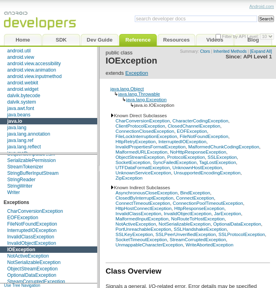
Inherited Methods (229, 51)
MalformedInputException (142, 218)
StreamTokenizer (25, 167)
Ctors (205, 51)
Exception (136, 73)
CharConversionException (35, 211)
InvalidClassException (30, 237)
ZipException (129, 177)
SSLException (222, 157)
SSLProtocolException (241, 234)
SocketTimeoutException (141, 239)
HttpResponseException (199, 208)
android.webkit (22, 83)
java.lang (16, 127)
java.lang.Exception (146, 99)
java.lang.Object (127, 88)
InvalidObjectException (31, 243)
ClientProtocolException (140, 125)
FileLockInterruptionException (146, 136)
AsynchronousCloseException (147, 192)
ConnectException (195, 197)
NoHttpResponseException (198, 151)
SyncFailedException (174, 162)
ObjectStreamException (32, 269)
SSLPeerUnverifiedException (186, 234)
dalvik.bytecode (23, 95)
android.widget (22, 89)
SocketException (133, 162)
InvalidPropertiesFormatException (151, 146)
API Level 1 (257, 57)
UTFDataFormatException (143, 167)
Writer (13, 192)
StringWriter (19, 186)
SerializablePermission (31, 160)
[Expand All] (261, 51)
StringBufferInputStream (33, 173)
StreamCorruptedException (36, 281)
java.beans (18, 115)
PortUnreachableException (143, 229)
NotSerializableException (33, 262)
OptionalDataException (31, 275)
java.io (14, 121)
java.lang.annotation (28, 134)
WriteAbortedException (209, 244)
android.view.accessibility (34, 63)
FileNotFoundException (32, 224)
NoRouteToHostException (198, 218)
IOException (21, 249)
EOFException (22, 217)
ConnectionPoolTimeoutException (208, 203)
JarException (227, 213)
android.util (19, 51)
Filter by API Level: (241, 36)
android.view (20, 57)
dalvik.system (21, 102)
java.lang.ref (20, 140)
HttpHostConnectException (144, 208)
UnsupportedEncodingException (207, 172)
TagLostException (217, 162)
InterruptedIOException (31, 230)
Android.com (261, 6)
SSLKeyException (134, 234)
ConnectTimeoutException (143, 203)
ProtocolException (186, 157)
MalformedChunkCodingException (223, 146)
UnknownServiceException (143, 172)
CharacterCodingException (200, 120)
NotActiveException (28, 256)
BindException (195, 192)
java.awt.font (20, 108)
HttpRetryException (136, 141)
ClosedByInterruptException (145, 197)
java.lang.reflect (24, 147)
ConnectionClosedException (145, 131)
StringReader (21, 179)
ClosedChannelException (194, 125)
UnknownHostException (197, 167)
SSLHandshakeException (200, 229)
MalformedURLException (142, 151)
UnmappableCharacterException (149, 244)
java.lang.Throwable (139, 93)
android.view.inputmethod (34, 76)
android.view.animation (31, 70)
